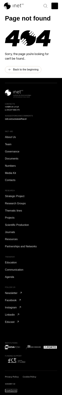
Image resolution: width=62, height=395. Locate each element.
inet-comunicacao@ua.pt (15, 118)
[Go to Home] (18, 6)
